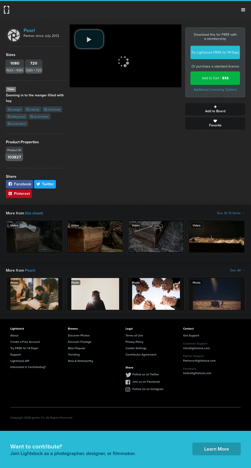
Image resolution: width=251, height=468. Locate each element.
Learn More (216, 448)
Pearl (29, 30)
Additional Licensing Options (215, 89)
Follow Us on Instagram (147, 389)
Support (15, 354)
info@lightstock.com (196, 348)
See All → (237, 270)
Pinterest (19, 193)
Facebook (19, 184)
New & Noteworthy (80, 361)
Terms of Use (134, 335)
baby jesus (16, 116)
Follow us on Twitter (145, 374)
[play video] (89, 39)
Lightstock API (19, 361)
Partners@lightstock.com (199, 360)
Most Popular (76, 348)
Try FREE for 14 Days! (24, 348)
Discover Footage (79, 342)
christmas (52, 109)
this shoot (33, 213)
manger (14, 109)
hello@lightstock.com (197, 373)
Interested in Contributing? (28, 367)
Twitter (45, 184)
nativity (32, 109)
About (14, 335)
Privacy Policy (134, 342)
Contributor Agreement (141, 354)
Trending (74, 354)
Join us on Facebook (146, 381)
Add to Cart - (215, 78)
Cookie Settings (136, 348)
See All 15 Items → (231, 213)
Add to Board (215, 109)
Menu (243, 10)
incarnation (39, 116)
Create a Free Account (25, 342)
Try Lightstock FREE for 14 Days (215, 52)
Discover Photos (79, 335)
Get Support (191, 335)
